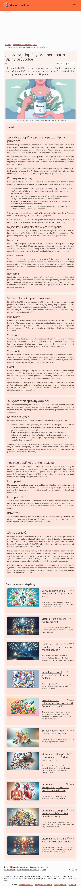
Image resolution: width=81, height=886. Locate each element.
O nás (44, 870)
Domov (8, 45)
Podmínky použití (10, 870)
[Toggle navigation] (74, 5)
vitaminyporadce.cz (16, 5)
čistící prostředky (60, 885)
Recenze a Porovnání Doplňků (25, 45)
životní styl (73, 885)
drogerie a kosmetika (43, 885)
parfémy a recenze (26, 885)
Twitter (59, 64)
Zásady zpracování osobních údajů (28, 870)
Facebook (70, 64)
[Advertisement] (40, 26)
